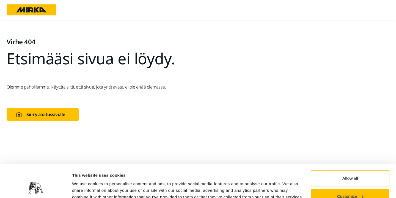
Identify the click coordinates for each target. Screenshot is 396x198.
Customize (350, 165)
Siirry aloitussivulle (40, 114)
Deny (350, 183)
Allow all (350, 147)
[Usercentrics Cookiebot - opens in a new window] (36, 187)
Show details (85, 181)
